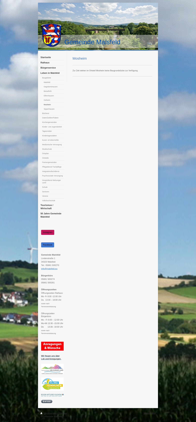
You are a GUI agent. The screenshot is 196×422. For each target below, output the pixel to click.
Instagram (47, 232)
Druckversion (48, 413)
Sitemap (62, 413)
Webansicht (150, 413)
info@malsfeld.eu (49, 269)
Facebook (47, 245)
